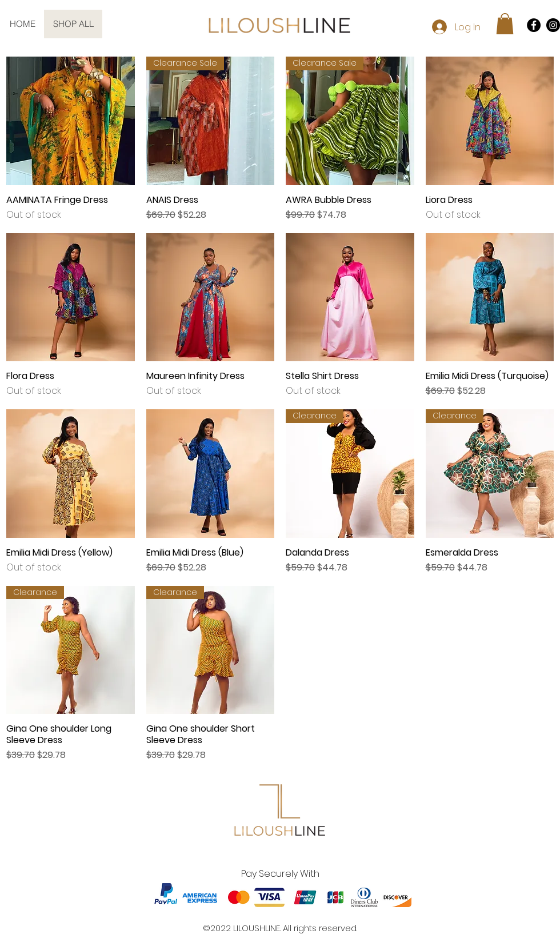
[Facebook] (534, 25)
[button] (505, 23)
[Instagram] (553, 25)
